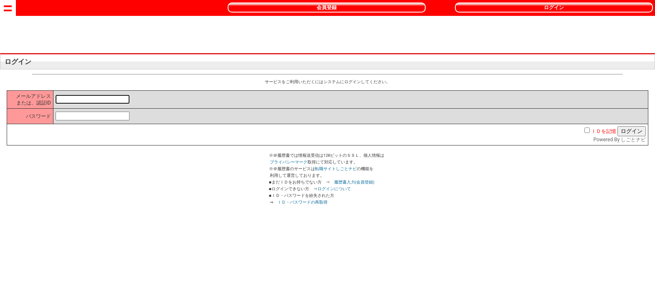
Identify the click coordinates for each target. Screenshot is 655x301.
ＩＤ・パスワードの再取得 (302, 202)
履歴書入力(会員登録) (354, 182)
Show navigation (8, 8)
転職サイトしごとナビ (336, 168)
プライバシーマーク (288, 162)
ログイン (554, 7)
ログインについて (334, 188)
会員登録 (327, 7)
